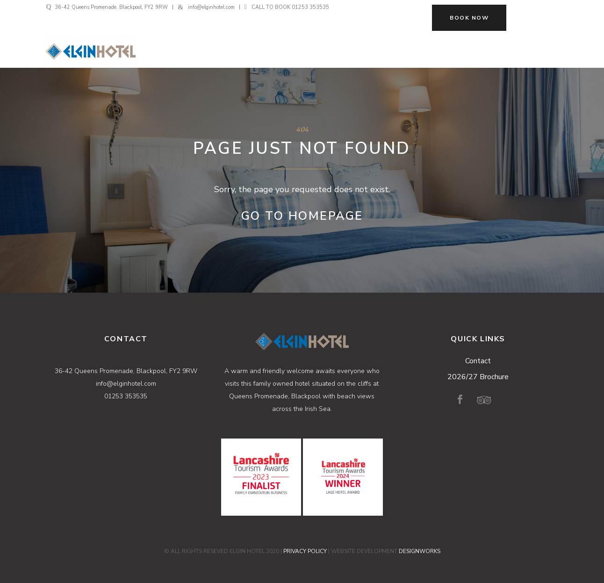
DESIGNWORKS (419, 551)
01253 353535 (310, 7)
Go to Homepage (302, 216)
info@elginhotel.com (211, 7)
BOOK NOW (469, 18)
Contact (478, 361)
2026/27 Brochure (478, 377)
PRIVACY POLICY (305, 551)
